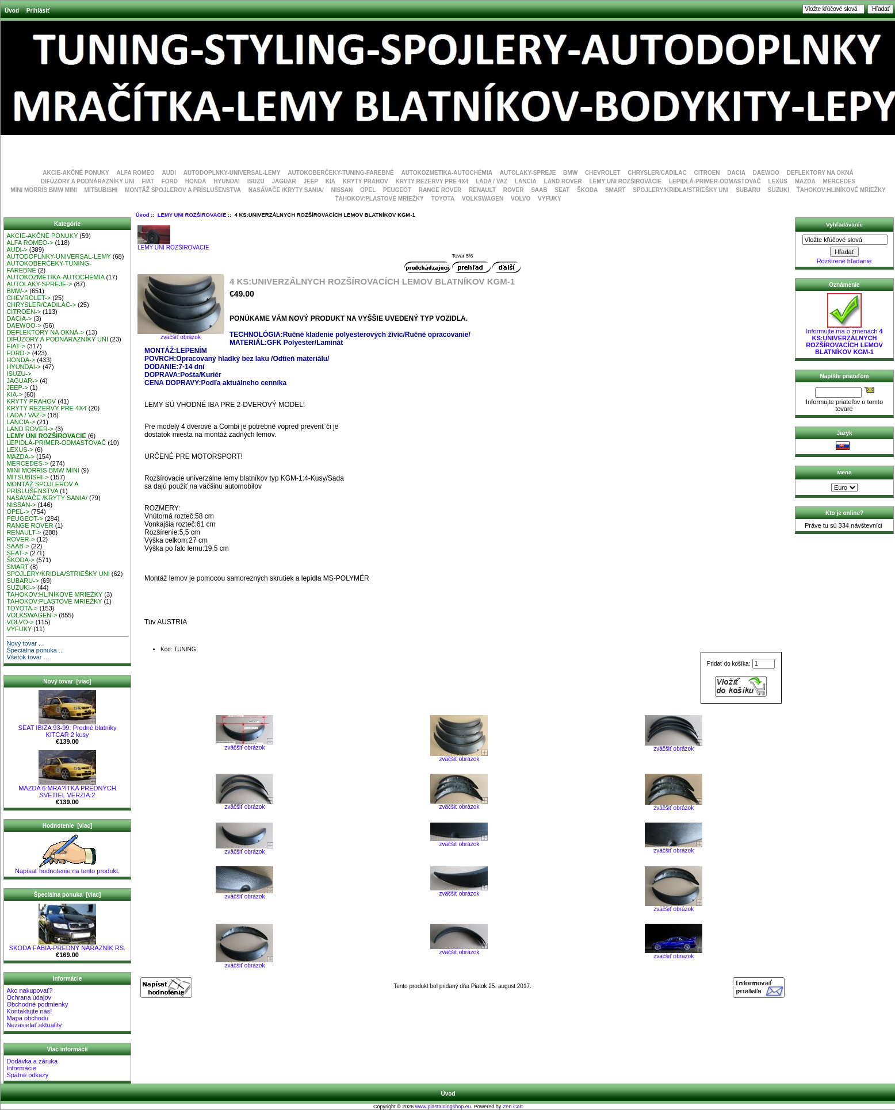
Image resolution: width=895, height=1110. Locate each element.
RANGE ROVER (440, 190)
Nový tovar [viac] (67, 681)
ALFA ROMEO (136, 173)
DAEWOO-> (23, 325)
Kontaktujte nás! (29, 1011)
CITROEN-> (23, 311)
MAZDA (805, 181)
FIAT (147, 181)
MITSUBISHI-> (27, 477)
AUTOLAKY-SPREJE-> (39, 284)
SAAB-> (17, 546)
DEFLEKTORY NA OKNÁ (820, 173)
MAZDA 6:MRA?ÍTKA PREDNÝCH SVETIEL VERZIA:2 (67, 788)
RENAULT (482, 190)
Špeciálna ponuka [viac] (67, 895)
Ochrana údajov (28, 997)
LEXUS (777, 181)
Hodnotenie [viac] (68, 826)
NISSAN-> (21, 504)
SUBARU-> (22, 580)
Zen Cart (513, 1106)
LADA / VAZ (491, 181)
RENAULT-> (23, 532)
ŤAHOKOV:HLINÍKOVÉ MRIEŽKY (841, 190)
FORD (170, 181)
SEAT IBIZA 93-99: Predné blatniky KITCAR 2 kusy (67, 728)
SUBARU (748, 190)
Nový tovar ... (25, 643)
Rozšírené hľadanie (844, 261)
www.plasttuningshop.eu (443, 1106)
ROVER (513, 190)
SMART (615, 190)
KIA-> (14, 394)
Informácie (21, 1068)
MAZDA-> (20, 456)
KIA (330, 181)
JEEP (310, 181)
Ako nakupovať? (29, 990)
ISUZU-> (18, 373)
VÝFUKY (549, 198)
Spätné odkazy (27, 1074)
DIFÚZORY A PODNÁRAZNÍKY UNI (88, 181)
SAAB (539, 190)
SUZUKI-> (20, 587)
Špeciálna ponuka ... (35, 650)
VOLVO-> (19, 622)
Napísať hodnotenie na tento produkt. (67, 868)
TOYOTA (442, 198)
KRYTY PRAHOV (365, 181)
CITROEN (707, 173)
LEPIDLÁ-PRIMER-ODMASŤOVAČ (715, 181)
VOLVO (520, 198)
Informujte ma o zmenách (844, 338)
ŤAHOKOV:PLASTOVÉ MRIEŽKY (379, 198)
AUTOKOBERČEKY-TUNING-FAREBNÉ (340, 173)
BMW (570, 173)
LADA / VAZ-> (25, 415)
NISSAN (342, 190)
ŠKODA (587, 190)
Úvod (12, 10)
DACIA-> (19, 318)
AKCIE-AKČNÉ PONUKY (76, 173)
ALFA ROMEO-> (29, 242)
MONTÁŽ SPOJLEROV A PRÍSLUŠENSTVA (183, 190)
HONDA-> (20, 359)
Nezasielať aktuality (34, 1024)
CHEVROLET (603, 173)
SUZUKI (778, 190)
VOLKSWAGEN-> (31, 615)
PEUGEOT (397, 190)
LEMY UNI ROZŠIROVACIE (192, 215)
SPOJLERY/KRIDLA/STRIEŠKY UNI (680, 190)
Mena (844, 472)
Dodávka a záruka (32, 1061)
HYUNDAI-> (23, 366)
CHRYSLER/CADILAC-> (41, 304)
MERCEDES (839, 181)
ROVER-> (20, 539)
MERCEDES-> (27, 463)
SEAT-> (17, 553)
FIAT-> (15, 346)
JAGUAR (283, 181)
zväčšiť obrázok (244, 745)
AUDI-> (16, 249)
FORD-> (18, 352)
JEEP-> (17, 387)
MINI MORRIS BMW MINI (43, 190)
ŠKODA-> (20, 559)
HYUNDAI (226, 181)
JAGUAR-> (22, 380)
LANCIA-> (20, 421)
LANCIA (526, 181)
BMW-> (17, 290)
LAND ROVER (563, 181)
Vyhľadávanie (844, 224)
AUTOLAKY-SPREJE (528, 173)
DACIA (736, 173)
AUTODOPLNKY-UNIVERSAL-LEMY (232, 173)
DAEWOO (766, 173)
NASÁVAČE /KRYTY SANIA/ (286, 190)
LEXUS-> (19, 449)
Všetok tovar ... (27, 657)
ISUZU (256, 181)
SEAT (561, 190)
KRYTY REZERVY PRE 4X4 (432, 181)
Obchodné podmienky (37, 1004)
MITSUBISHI (101, 190)
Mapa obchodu (27, 1018)
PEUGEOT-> (24, 518)
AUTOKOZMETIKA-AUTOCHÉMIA (446, 173)
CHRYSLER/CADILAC (657, 173)
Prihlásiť (38, 10)
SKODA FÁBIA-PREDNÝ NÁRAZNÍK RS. (67, 945)
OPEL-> (17, 511)
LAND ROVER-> (29, 428)
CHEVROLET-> (28, 297)
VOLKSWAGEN (482, 198)
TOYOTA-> (21, 608)
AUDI (169, 173)
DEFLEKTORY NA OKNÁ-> (45, 332)
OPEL (368, 190)
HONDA (195, 181)
